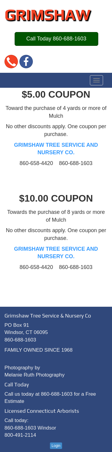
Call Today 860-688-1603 (56, 39)
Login (56, 446)
